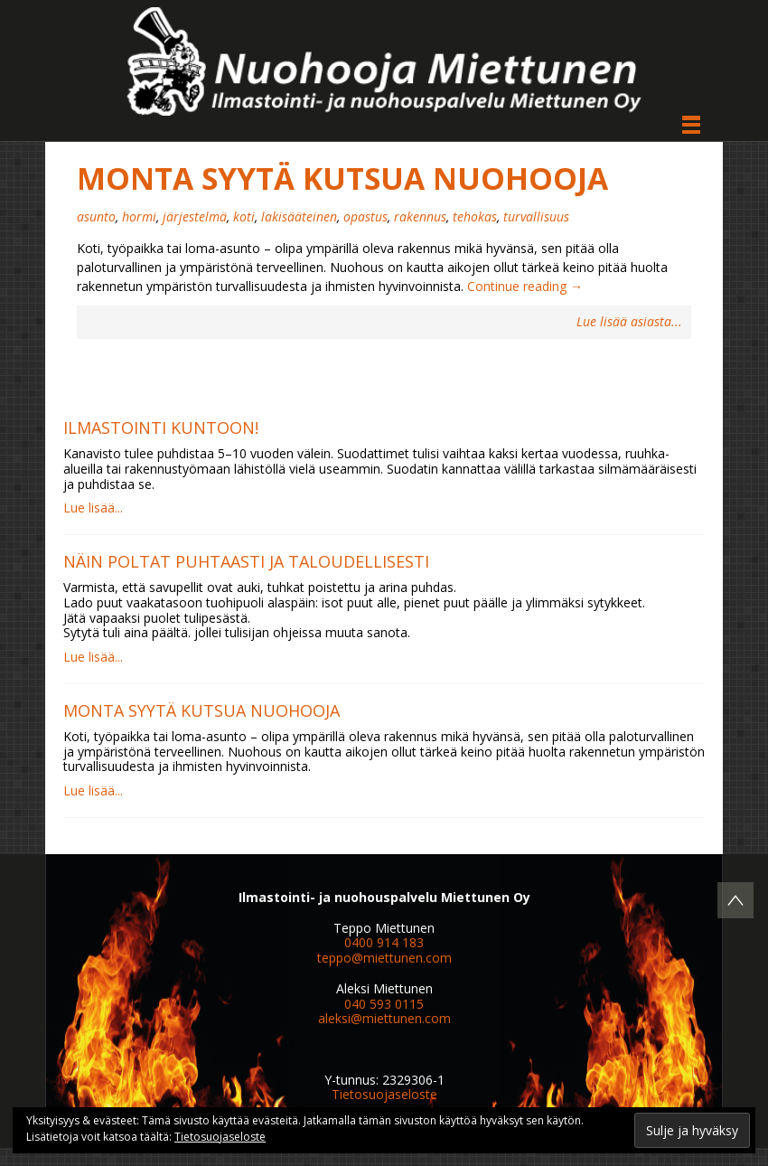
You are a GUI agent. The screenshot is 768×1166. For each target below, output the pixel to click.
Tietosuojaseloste (384, 1094)
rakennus (420, 216)
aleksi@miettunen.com (384, 1018)
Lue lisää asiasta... (629, 322)
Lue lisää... (93, 507)
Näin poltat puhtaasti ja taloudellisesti (246, 561)
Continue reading (525, 286)
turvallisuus (536, 216)
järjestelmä (195, 216)
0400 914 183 (384, 942)
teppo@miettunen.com (384, 957)
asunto (96, 216)
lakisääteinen (299, 216)
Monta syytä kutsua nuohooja (342, 178)
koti (244, 216)
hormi (139, 216)
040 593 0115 (384, 1003)
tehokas (475, 216)
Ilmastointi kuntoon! (160, 427)
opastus (365, 216)
